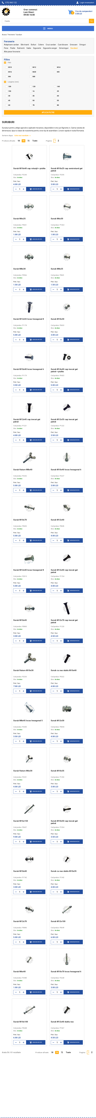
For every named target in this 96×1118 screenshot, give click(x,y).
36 (23, 141)
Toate (34, 141)
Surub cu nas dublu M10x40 (63, 670)
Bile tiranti (25, 45)
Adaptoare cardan (11, 45)
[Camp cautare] (45, 21)
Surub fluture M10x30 (23, 670)
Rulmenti (21, 48)
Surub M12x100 (58, 921)
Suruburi (74, 48)
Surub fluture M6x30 (22, 771)
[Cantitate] (19, 189)
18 (19, 141)
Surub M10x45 (20, 620)
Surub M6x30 (57, 218)
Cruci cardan (51, 45)
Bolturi (33, 45)
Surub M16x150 (20, 821)
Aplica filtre (48, 112)
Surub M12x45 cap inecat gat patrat (26, 420)
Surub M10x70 (20, 520)
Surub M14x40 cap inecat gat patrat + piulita (64, 370)
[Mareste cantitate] (23, 189)
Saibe (28, 48)
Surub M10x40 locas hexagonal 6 (28, 369)
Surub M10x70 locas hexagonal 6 (66, 971)
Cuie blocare (63, 45)
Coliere (41, 45)
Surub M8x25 (57, 269)
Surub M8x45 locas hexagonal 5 (28, 720)
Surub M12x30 (57, 720)
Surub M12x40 (57, 520)
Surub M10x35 (57, 771)
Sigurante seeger (50, 48)
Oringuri (82, 45)
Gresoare (73, 45)
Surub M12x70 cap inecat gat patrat (64, 621)
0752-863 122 (9, 3)
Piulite (12, 48)
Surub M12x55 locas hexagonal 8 (28, 319)
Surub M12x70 (20, 921)
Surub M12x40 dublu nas (62, 1022)
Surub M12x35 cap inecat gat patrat (64, 420)
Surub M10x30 (57, 319)
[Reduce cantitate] (15, 189)
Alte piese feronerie (12, 52)
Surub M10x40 (20, 871)
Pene (6, 48)
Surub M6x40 (19, 971)
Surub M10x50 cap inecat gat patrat (64, 822)
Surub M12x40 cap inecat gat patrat (64, 571)
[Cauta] (91, 21)
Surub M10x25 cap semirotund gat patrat (66, 169)
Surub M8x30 (19, 269)
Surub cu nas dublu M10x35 (63, 871)
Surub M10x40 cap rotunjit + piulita (29, 168)
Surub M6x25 (19, 218)
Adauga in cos (36, 189)
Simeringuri (63, 48)
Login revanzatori (85, 3)
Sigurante (37, 48)
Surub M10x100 (20, 1022)
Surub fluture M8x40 (22, 469)
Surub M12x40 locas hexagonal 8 (28, 570)
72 (28, 141)
